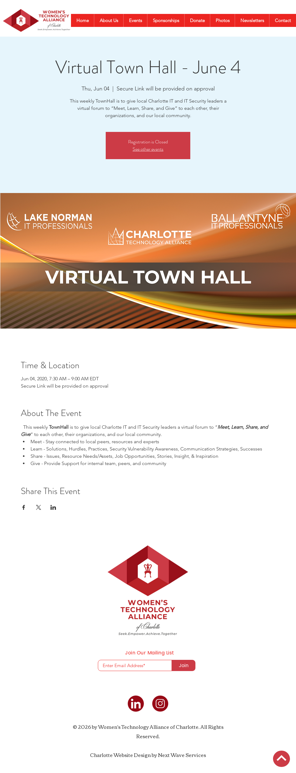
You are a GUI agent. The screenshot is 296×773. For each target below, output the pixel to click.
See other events (148, 149)
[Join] (183, 665)
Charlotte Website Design (120, 754)
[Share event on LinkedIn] (53, 507)
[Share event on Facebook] (24, 507)
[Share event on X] (38, 507)
